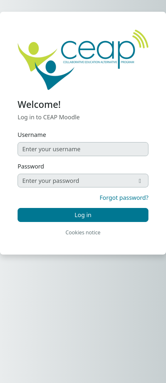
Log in (83, 215)
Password (31, 166)
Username (32, 135)
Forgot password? (124, 197)
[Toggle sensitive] (140, 181)
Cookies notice (82, 232)
